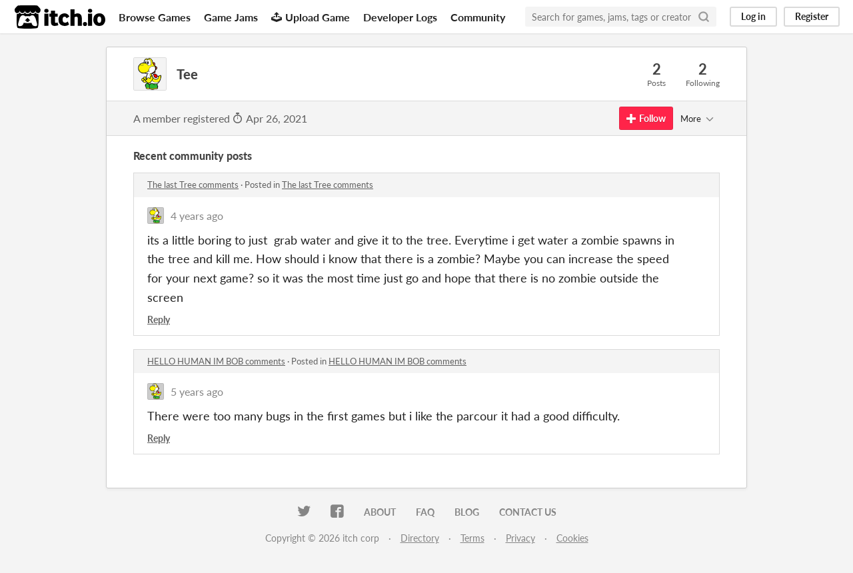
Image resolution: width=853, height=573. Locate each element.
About (380, 512)
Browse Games (155, 17)
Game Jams (231, 17)
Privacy (520, 538)
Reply (158, 319)
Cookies (572, 538)
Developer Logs (400, 17)
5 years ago (197, 391)
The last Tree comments (193, 184)
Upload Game (310, 17)
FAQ (425, 512)
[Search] (703, 17)
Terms (472, 538)
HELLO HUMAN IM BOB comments (216, 361)
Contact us (527, 512)
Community (477, 17)
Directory (420, 538)
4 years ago (197, 215)
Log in (753, 16)
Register (811, 16)
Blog (466, 512)
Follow (646, 118)
